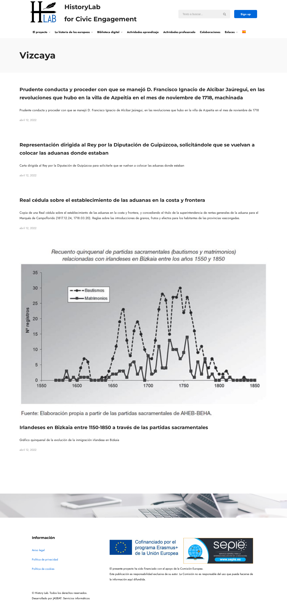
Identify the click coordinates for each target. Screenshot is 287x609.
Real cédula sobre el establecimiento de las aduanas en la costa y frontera (112, 200)
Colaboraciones (210, 32)
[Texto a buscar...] (224, 14)
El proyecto (40, 32)
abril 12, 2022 (28, 120)
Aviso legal (38, 550)
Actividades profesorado (179, 32)
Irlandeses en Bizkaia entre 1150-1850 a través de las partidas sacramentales (114, 427)
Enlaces (230, 32)
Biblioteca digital (108, 32)
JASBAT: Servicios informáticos (71, 598)
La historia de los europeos (72, 32)
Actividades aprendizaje (143, 32)
